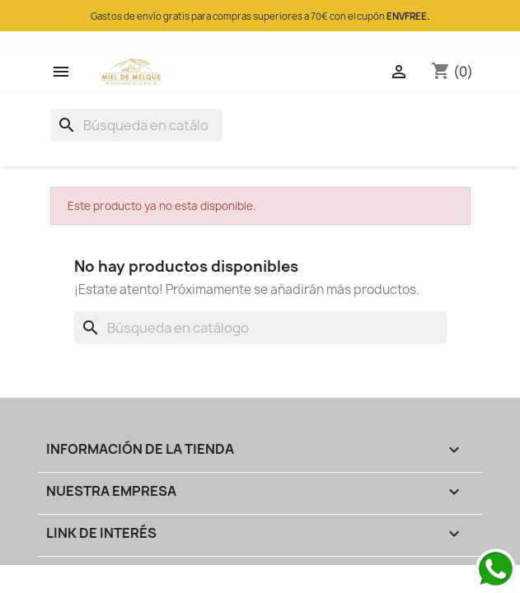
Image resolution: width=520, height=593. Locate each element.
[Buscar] (136, 125)
